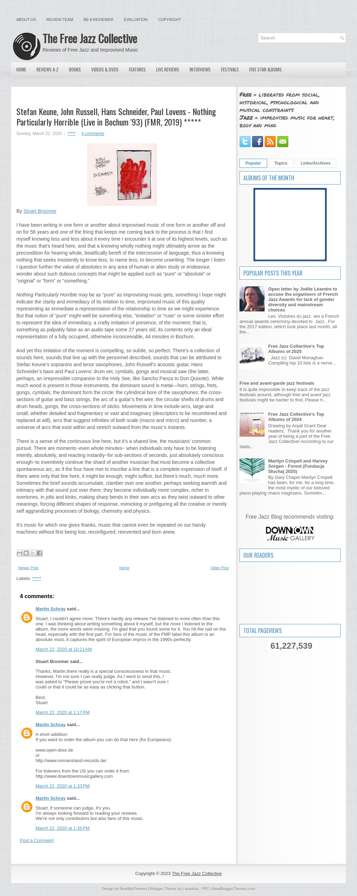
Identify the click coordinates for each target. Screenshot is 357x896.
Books (75, 69)
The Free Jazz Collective (90, 38)
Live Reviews (167, 69)
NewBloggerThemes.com (234, 889)
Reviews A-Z (48, 69)
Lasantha (190, 889)
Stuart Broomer (39, 211)
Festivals (230, 69)
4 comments (93, 133)
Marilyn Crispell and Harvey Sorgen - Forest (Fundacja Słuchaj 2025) (298, 466)
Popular (253, 163)
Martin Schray (51, 608)
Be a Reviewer (99, 19)
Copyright (169, 19)
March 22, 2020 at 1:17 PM (63, 712)
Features (137, 69)
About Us (26, 19)
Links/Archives (315, 163)
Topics (281, 163)
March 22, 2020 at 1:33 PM (63, 786)
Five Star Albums (265, 69)
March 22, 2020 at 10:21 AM (64, 649)
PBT (205, 889)
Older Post (220, 568)
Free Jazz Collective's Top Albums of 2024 (296, 417)
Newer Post (28, 568)
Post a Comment (37, 840)
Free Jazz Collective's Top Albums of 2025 (296, 349)
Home (21, 69)
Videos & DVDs (105, 69)
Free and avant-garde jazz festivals (277, 383)
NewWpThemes (133, 889)
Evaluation (135, 19)
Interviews (200, 69)
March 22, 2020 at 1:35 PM (63, 828)
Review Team (59, 19)
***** (72, 133)
